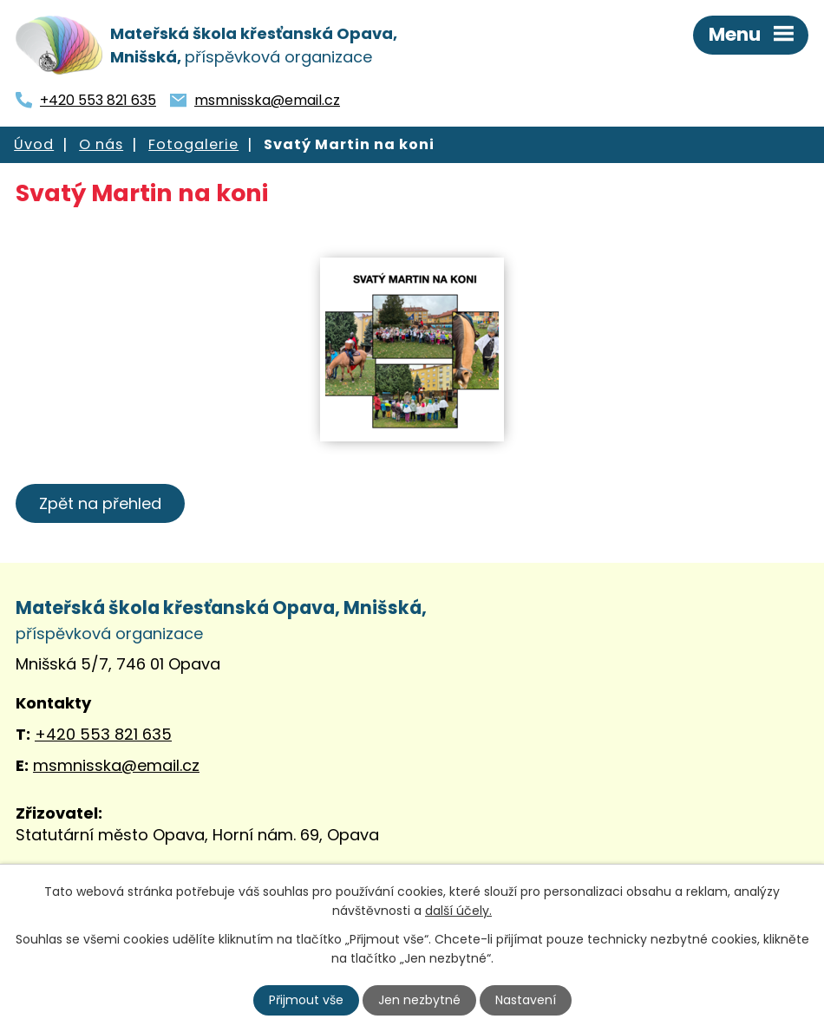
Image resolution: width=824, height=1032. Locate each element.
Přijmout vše (306, 1000)
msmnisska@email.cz (267, 100)
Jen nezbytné (419, 1000)
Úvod (34, 144)
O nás (101, 144)
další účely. (458, 910)
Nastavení (525, 1000)
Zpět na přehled (100, 503)
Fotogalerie (193, 144)
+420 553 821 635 (98, 100)
